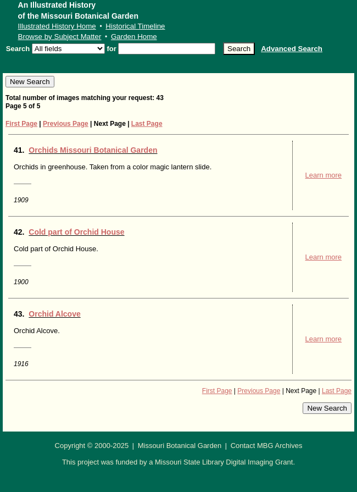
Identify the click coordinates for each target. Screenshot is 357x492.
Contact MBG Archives (267, 445)
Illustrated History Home (57, 26)
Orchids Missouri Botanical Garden (93, 150)
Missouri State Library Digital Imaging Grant (224, 462)
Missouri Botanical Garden (179, 445)
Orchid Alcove (54, 313)
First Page (21, 124)
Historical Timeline (135, 26)
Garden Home (134, 36)
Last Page (147, 124)
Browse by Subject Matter (60, 36)
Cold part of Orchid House (76, 232)
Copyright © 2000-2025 (92, 445)
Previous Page (65, 124)
